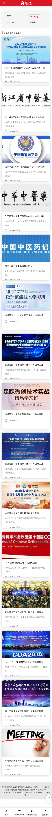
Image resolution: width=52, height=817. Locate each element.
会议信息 (34, 16)
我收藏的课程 (32, 815)
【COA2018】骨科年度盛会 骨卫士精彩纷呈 (26, 662)
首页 (6, 815)
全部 (9, 15)
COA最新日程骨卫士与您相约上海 (21, 563)
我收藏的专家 (20, 815)
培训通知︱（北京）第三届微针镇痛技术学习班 (27, 315)
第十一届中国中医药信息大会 (19, 266)
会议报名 (34, 22)
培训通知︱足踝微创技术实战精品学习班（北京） (28, 414)
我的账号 (45, 815)
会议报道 (11, 22)
